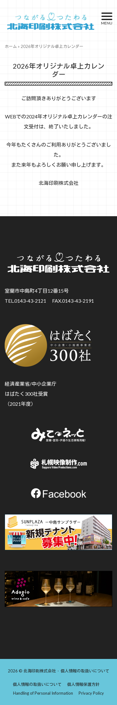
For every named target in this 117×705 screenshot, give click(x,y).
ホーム (11, 46)
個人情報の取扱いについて (85, 670)
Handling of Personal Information (43, 693)
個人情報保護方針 (83, 684)
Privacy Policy (91, 693)
